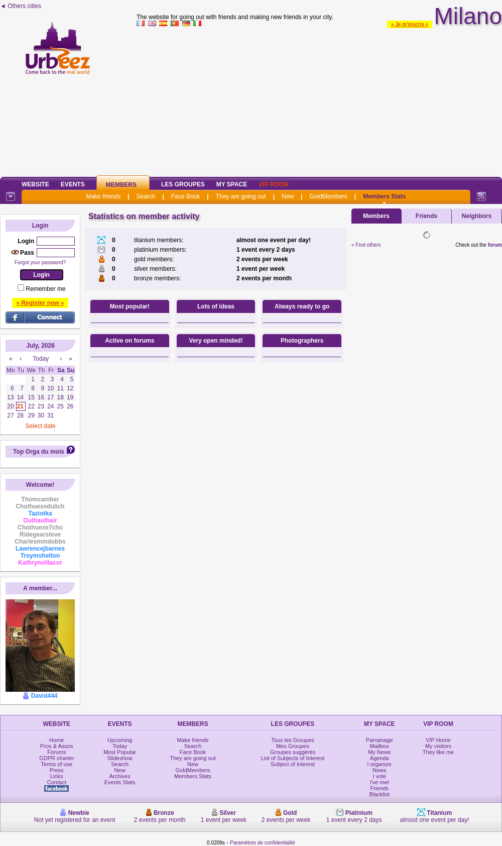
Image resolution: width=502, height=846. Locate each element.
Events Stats (120, 782)
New (288, 196)
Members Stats (384, 196)
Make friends (103, 196)
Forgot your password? (40, 262)
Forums (56, 752)
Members (121, 184)
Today (119, 746)
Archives (120, 776)
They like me (438, 752)
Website (35, 184)
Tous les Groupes (292, 740)
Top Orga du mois (38, 451)
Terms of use (56, 764)
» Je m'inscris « (409, 24)
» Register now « (40, 302)
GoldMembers (328, 196)
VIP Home (438, 740)
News (379, 770)
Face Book (185, 196)
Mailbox (379, 746)
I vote (379, 776)
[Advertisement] (319, 100)
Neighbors (476, 216)
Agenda (379, 758)
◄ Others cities (20, 6)
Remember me (45, 288)
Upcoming (120, 740)
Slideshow (120, 758)
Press (57, 770)
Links (56, 776)
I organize (379, 764)
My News (379, 752)
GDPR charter (56, 758)
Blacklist (379, 794)
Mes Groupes (292, 746)
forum (495, 245)
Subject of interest (293, 764)
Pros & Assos (56, 746)
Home (56, 740)
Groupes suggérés (293, 752)
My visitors (438, 746)
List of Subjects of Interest (293, 758)
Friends (426, 216)
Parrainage (379, 740)
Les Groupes (183, 184)
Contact (56, 782)
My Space (231, 184)
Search (146, 196)
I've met (379, 782)
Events (73, 184)
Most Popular (119, 752)
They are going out (241, 196)
